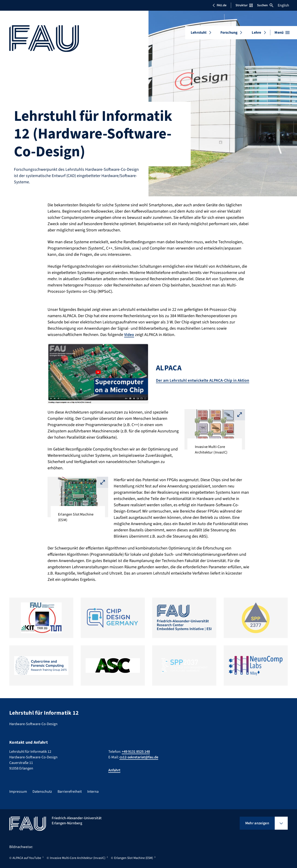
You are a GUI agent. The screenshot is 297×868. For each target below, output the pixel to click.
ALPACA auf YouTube (27, 858)
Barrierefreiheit (70, 791)
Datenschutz (42, 791)
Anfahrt (114, 770)
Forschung (229, 32)
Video (129, 335)
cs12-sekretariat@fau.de (138, 757)
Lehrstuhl (199, 32)
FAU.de (219, 5)
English (283, 5)
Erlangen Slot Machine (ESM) (133, 858)
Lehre (256, 32)
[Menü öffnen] (282, 32)
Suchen (265, 5)
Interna (93, 791)
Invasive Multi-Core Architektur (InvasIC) (77, 858)
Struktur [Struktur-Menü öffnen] (244, 5)
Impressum (18, 791)
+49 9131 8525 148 (136, 751)
